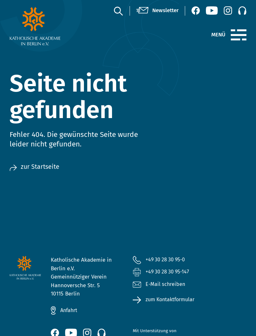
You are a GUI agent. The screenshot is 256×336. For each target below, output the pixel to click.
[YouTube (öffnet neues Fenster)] (212, 10)
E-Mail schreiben (159, 285)
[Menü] (238, 35)
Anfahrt (69, 310)
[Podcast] (242, 10)
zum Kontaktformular (172, 300)
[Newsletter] (157, 10)
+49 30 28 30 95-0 (167, 259)
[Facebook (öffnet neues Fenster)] (196, 10)
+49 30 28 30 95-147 (169, 272)
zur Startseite (35, 167)
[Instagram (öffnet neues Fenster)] (228, 10)
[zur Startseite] (36, 26)
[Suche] (118, 10)
